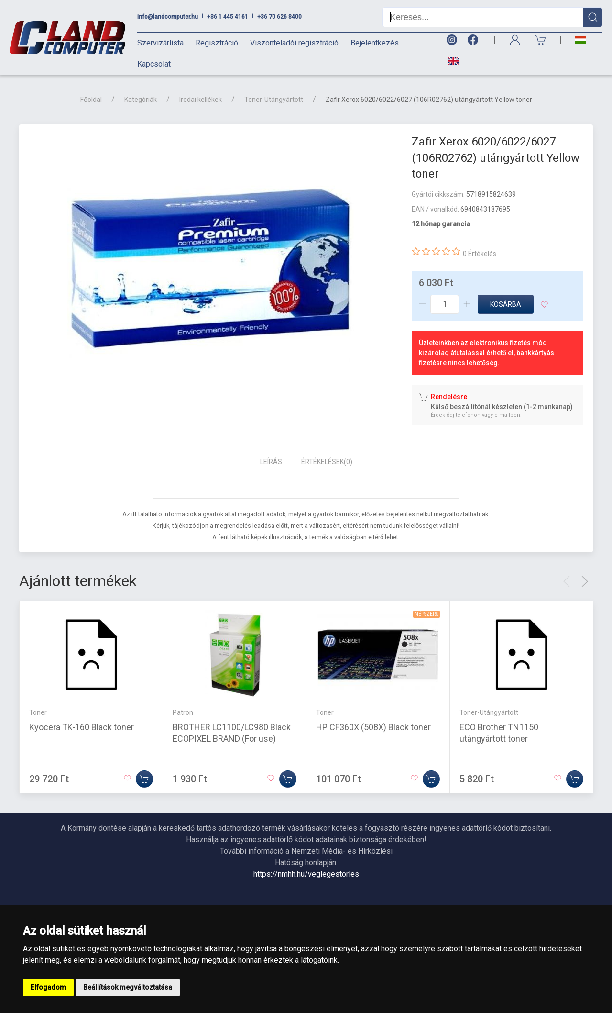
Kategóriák (140, 99)
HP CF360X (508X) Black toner (373, 727)
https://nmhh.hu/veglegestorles (306, 874)
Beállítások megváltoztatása (127, 987)
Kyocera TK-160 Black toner (81, 727)
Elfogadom (48, 987)
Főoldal (91, 99)
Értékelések (326, 462)
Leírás (271, 462)
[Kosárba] (144, 778)
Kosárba (505, 304)
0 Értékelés (479, 253)
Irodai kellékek (200, 99)
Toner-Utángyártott (273, 99)
